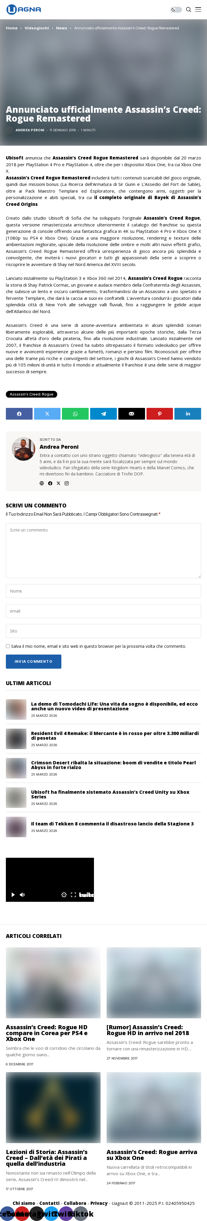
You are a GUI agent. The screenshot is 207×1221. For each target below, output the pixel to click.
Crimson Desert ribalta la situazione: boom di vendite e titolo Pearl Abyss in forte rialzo (113, 765)
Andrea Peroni (30, 130)
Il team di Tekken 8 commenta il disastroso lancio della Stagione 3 (112, 823)
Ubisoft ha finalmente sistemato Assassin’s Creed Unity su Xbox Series (110, 794)
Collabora (75, 1203)
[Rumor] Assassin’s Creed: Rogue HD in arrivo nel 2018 (148, 1030)
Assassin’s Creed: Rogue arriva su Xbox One (152, 1155)
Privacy (98, 1203)
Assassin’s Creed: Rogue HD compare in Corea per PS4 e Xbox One (46, 1033)
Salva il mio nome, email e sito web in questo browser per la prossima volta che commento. (98, 646)
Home (12, 28)
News (61, 28)
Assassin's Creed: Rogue (31, 394)
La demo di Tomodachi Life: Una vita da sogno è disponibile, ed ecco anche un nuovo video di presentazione (114, 706)
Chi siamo (24, 1203)
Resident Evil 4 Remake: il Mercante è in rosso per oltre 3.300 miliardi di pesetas (115, 735)
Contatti (49, 1203)
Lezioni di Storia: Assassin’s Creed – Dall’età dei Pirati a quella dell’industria (46, 1158)
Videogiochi (37, 28)
